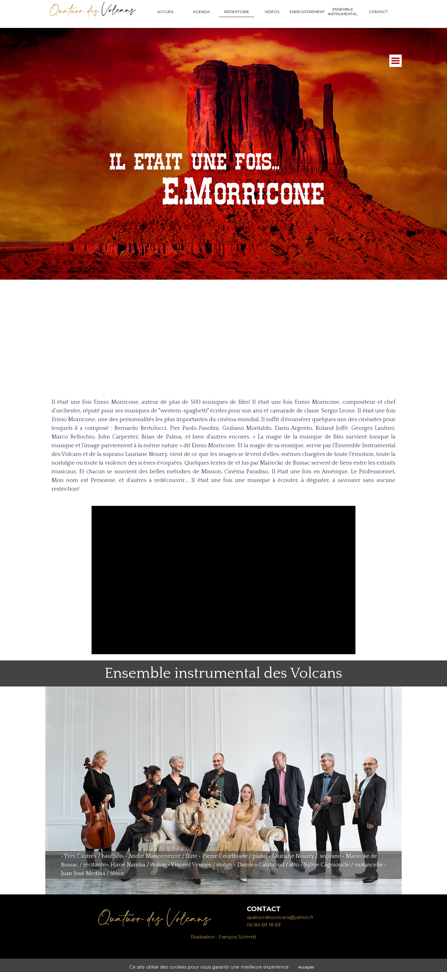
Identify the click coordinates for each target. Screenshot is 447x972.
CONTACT (378, 11)
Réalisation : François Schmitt (223, 937)
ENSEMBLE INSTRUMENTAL (343, 11)
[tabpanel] (224, 445)
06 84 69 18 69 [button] (264, 925)
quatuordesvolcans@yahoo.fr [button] (280, 917)
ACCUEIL (165, 11)
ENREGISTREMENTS (308, 11)
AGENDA (201, 11)
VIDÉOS (272, 11)
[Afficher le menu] (395, 137)
